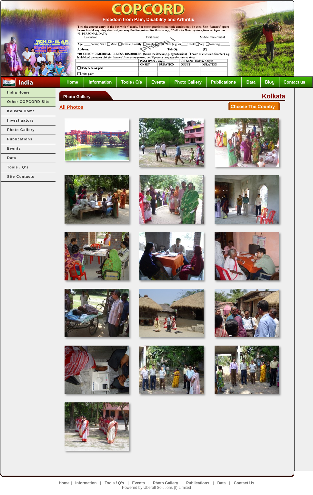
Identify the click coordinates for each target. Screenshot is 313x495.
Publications (20, 139)
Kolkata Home (21, 111)
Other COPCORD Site (28, 102)
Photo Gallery (21, 130)
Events (14, 148)
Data (11, 158)
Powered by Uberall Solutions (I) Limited (156, 487)
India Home (18, 92)
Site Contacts (21, 176)
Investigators (20, 120)
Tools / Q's (18, 167)
